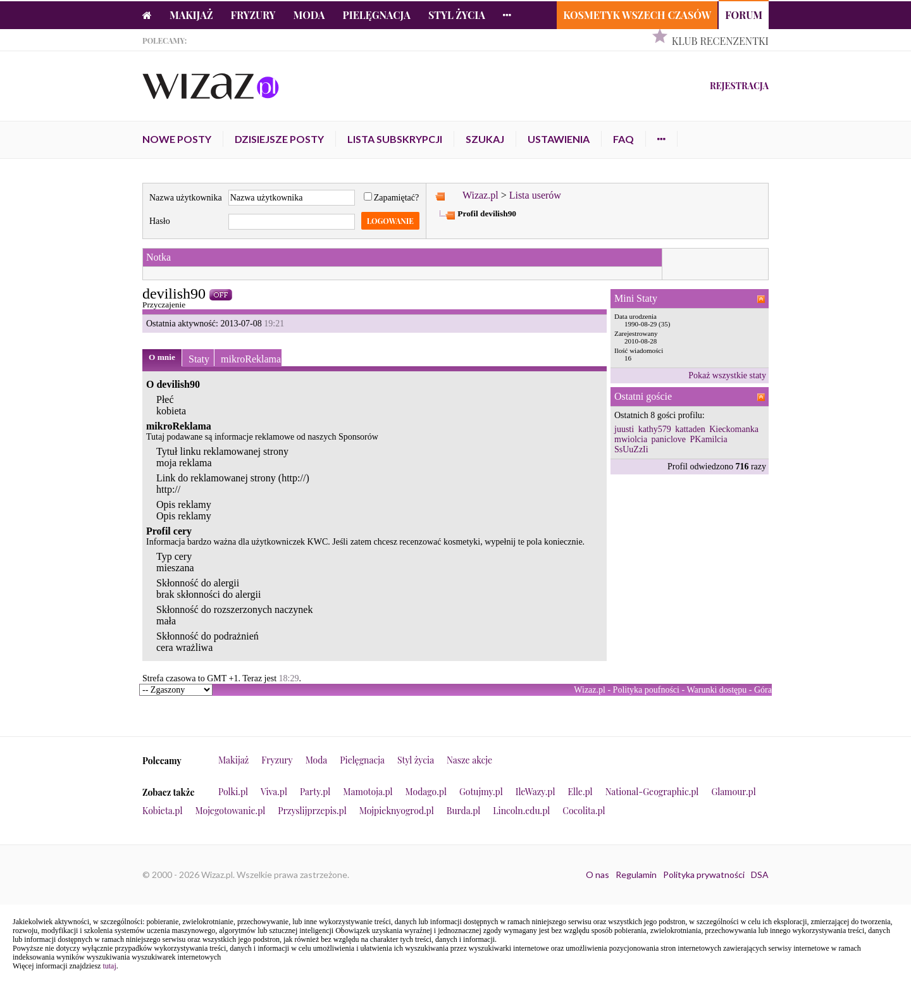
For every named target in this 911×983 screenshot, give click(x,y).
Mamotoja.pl (367, 792)
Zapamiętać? (391, 197)
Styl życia (456, 15)
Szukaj (485, 139)
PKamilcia (709, 439)
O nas (597, 874)
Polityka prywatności (704, 874)
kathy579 (654, 429)
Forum (743, 15)
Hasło (159, 221)
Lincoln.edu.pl (521, 811)
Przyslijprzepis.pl (312, 811)
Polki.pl (233, 792)
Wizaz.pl (480, 195)
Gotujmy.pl (481, 792)
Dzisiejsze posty (279, 139)
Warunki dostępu (716, 690)
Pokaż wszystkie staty (727, 375)
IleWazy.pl (535, 792)
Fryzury (253, 15)
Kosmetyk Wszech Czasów (637, 15)
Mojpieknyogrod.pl (396, 811)
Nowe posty (176, 139)
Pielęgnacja (376, 15)
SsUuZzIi (631, 449)
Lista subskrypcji (394, 139)
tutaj (109, 965)
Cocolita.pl (583, 811)
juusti (624, 429)
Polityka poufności (646, 690)
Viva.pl (274, 792)
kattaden (690, 429)
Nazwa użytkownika (185, 197)
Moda (309, 15)
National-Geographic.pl (652, 792)
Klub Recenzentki (720, 40)
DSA (760, 874)
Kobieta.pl (162, 811)
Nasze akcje (469, 760)
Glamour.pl (733, 792)
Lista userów (535, 195)
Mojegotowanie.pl (230, 811)
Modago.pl (426, 792)
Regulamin (636, 874)
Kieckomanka (734, 429)
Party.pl (315, 792)
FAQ (623, 139)
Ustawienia (559, 139)
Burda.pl (464, 811)
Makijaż (191, 15)
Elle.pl (579, 792)
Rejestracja (739, 86)
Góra (763, 690)
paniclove (669, 439)
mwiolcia (630, 439)
